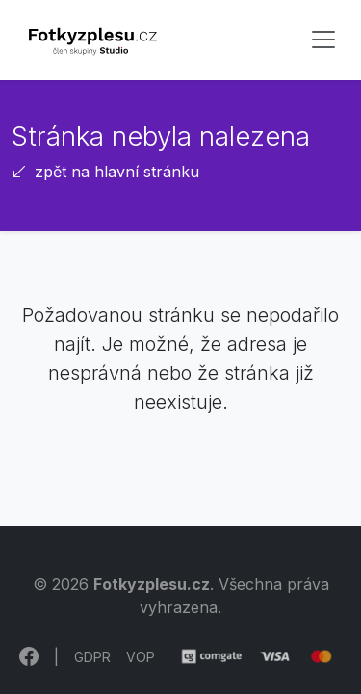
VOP (140, 657)
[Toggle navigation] (323, 39)
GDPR (92, 657)
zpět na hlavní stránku (105, 171)
